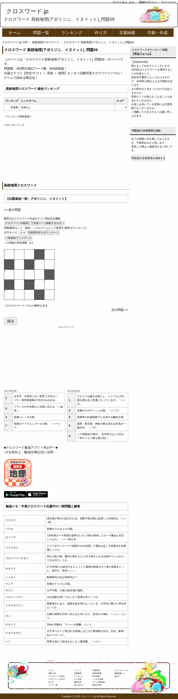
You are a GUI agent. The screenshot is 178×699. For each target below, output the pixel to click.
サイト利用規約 (98, 682)
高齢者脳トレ (119, 673)
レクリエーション (121, 670)
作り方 (101, 32)
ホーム (14, 32)
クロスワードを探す (56, 676)
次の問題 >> (119, 310)
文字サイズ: (11, 232)
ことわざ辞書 (97, 679)
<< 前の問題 (12, 210)
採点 (10, 321)
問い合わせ (78, 685)
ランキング (71, 32)
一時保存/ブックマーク (18, 237)
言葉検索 (127, 32)
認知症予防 (96, 685)
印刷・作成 (157, 32)
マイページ (168, 2)
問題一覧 (41, 32)
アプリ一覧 (53, 685)
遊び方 (117, 676)
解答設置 (77, 682)
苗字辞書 (96, 676)
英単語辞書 (96, 673)
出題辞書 (96, 670)
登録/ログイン (148, 2)
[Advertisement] (66, 152)
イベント (77, 670)
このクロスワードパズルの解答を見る (26, 305)
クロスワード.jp (27, 11)
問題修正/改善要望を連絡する (148, 158)
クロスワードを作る (56, 679)
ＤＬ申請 (77, 679)
